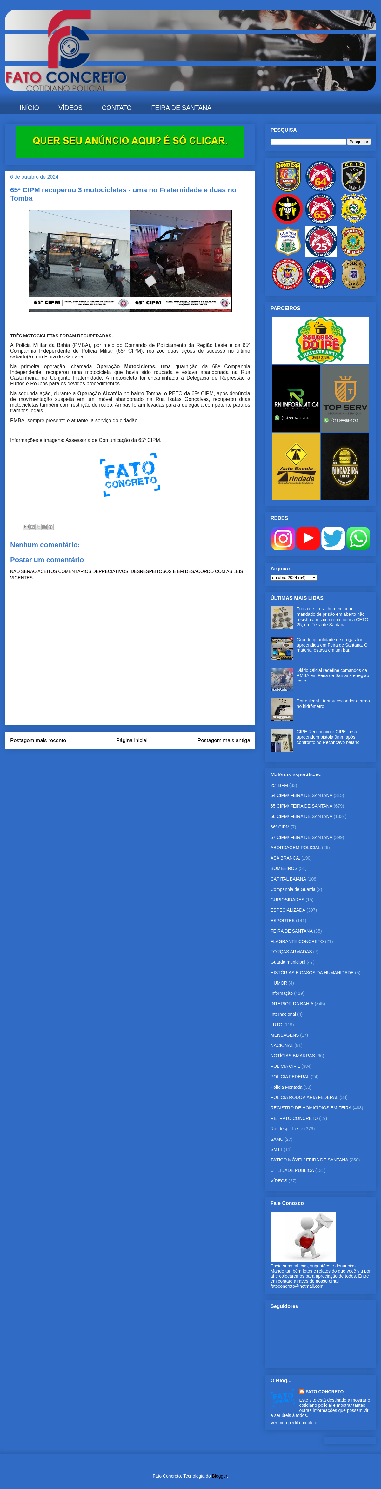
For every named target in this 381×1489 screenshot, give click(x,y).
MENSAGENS (285, 1035)
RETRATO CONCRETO (294, 1118)
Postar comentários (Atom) (138, 757)
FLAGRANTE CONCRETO (297, 941)
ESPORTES (283, 920)
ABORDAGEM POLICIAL (296, 847)
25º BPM (279, 785)
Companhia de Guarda (293, 889)
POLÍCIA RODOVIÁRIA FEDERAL (304, 1097)
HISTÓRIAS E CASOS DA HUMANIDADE (312, 972)
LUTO (276, 1024)
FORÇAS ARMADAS (291, 951)
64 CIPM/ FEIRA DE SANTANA (301, 795)
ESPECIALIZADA (288, 910)
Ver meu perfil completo (294, 1422)
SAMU (277, 1139)
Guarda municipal (288, 962)
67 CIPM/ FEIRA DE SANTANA (301, 837)
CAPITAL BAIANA (288, 878)
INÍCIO (29, 107)
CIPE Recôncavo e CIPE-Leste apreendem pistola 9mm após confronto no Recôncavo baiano (328, 737)
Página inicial (132, 740)
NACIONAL (282, 1045)
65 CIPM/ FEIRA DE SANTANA (301, 805)
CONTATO (117, 107)
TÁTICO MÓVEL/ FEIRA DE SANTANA (309, 1159)
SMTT (277, 1149)
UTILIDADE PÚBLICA (292, 1170)
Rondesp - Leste (287, 1128)
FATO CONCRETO (325, 1391)
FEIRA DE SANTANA (181, 107)
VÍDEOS (70, 107)
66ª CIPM (280, 826)
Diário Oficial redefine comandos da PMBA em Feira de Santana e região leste (333, 676)
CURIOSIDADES (287, 899)
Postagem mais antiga (223, 740)
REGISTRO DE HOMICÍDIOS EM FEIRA (311, 1107)
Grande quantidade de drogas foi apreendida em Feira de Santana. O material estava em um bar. (332, 645)
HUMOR (279, 983)
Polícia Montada (286, 1087)
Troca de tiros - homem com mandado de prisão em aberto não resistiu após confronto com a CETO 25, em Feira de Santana (332, 616)
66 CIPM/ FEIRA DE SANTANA (301, 816)
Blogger (219, 1476)
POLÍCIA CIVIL (285, 1066)
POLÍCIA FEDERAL (290, 1076)
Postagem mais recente (38, 740)
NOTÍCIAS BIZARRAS (293, 1055)
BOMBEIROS (284, 868)
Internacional (283, 1014)
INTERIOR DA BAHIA (292, 1003)
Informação (282, 993)
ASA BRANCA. (285, 858)
